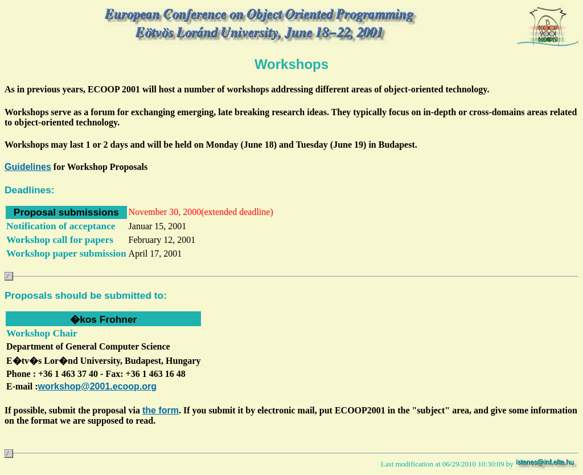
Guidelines (28, 167)
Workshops (291, 64)
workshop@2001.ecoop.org (97, 386)
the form (160, 410)
